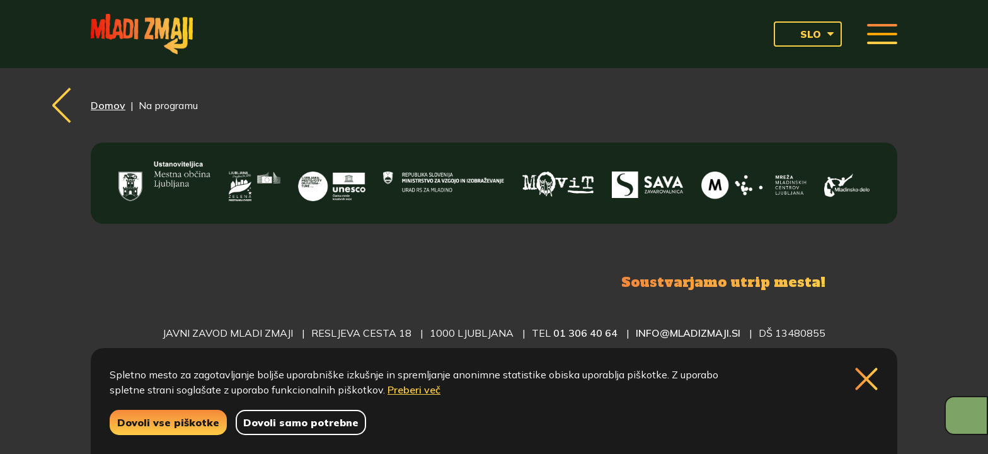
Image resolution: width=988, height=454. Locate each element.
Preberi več (414, 389)
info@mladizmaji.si (688, 333)
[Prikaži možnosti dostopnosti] (966, 415)
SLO (801, 34)
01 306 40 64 (585, 333)
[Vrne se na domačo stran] (142, 34)
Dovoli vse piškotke (168, 422)
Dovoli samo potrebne (301, 422)
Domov (108, 105)
